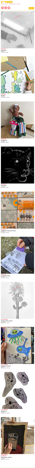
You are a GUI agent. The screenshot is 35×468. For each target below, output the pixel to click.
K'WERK (7, 2)
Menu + (31, 8)
